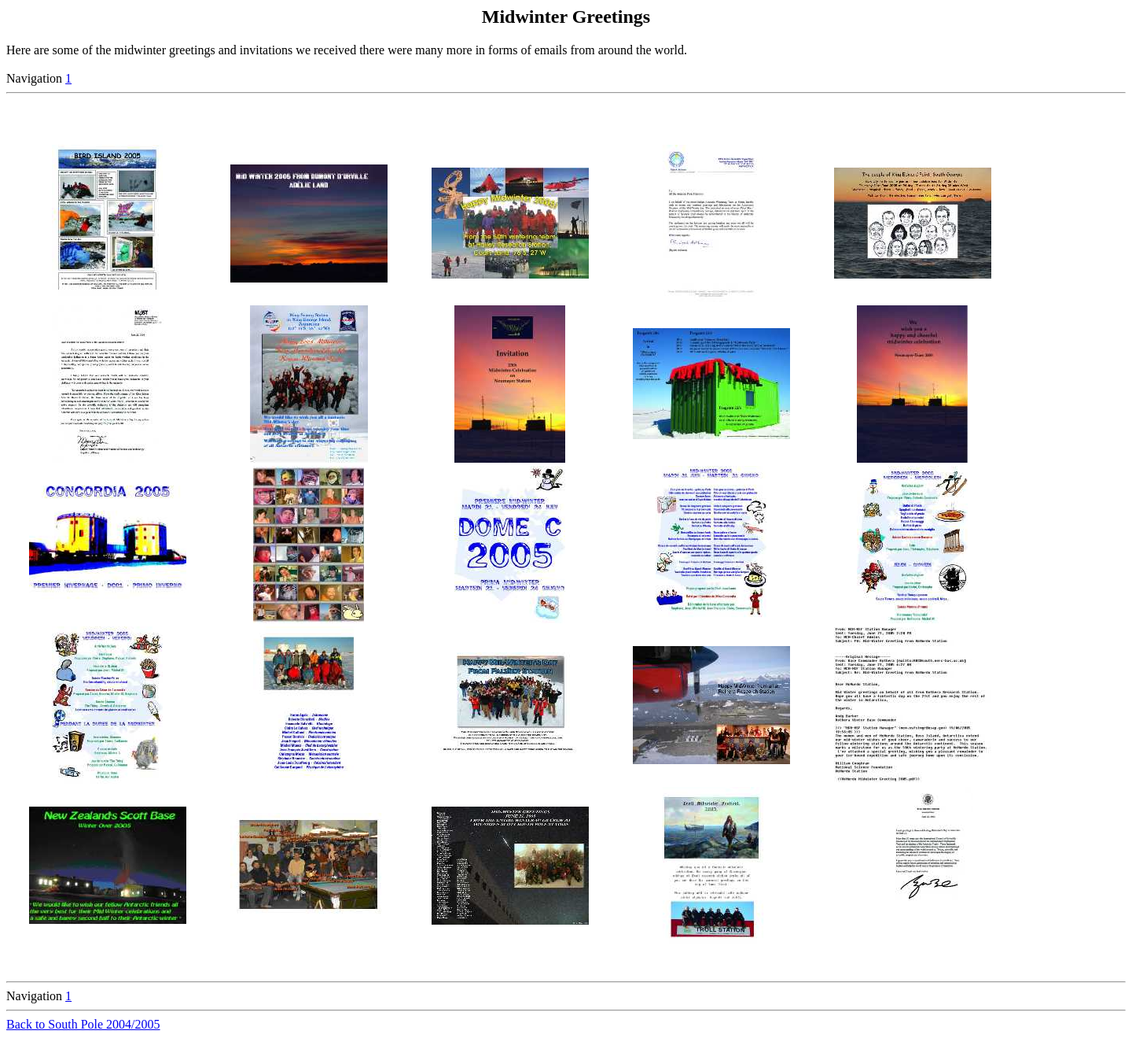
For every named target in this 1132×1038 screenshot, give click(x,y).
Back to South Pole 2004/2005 (83, 1024)
